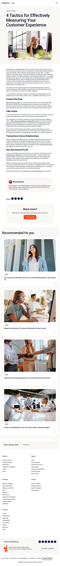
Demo (4, 471)
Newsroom (5, 527)
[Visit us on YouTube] (52, 542)
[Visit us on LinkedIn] (39, 542)
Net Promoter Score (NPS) (13, 102)
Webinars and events (8, 488)
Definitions (5, 503)
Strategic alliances (36, 486)
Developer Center (35, 471)
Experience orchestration (9, 497)
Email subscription (23, 558)
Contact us (26, 444)
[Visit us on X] (46, 542)
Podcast (4, 492)
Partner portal (35, 490)
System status (35, 473)
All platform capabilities (8, 467)
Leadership (5, 518)
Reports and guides (7, 483)
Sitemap (39, 558)
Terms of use (4, 558)
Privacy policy (13, 558)
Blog (3, 490)
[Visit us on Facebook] (49, 542)
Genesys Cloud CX (7, 460)
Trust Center (5, 522)
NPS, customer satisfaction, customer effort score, (24, 121)
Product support (35, 462)
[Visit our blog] (55, 542)
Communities (34, 467)
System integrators (36, 488)
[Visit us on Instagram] (43, 542)
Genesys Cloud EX (7, 462)
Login (32, 460)
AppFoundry (5, 464)
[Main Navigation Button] (56, 2)
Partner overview (35, 483)
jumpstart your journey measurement (33, 171)
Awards (4, 525)
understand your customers (13, 155)
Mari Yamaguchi (18, 182)
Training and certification (38, 469)
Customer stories (7, 501)
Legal (3, 529)
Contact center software (8, 499)
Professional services (37, 464)
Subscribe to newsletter (47, 548)
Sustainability (6, 520)
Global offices (6, 516)
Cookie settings (47, 558)
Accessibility (32, 558)
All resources (5, 495)
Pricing (4, 469)
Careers (4, 513)
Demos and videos (7, 486)
